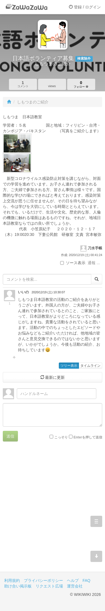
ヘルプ (73, 580)
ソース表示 (72, 263)
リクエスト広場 (49, 586)
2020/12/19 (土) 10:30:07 (48, 292)
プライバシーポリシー (43, 580)
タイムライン (90, 366)
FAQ (86, 580)
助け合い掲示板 (18, 586)
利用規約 (12, 580)
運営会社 (75, 586)
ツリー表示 (68, 366)
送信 (10, 436)
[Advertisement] (52, 510)
